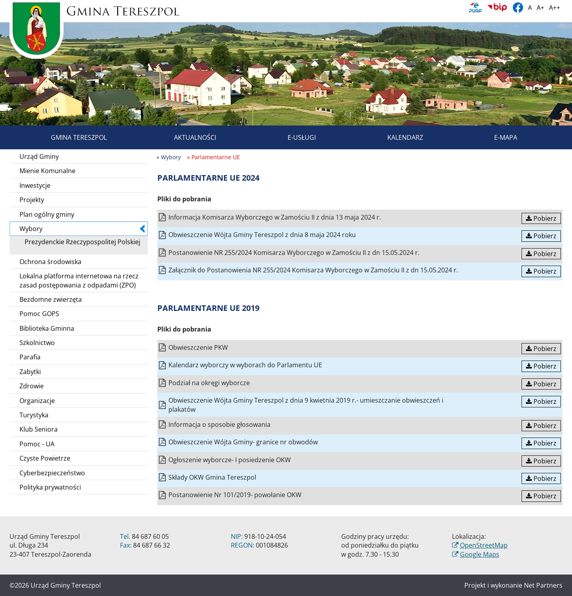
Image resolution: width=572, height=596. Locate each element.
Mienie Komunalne (47, 170)
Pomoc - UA (36, 444)
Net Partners (543, 585)
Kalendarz (396, 137)
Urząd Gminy (39, 156)
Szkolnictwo (37, 342)
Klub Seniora (38, 429)
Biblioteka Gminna (46, 328)
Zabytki (30, 371)
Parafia (30, 357)
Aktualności (186, 137)
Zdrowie (31, 386)
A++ (554, 7)
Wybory (82, 228)
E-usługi (292, 137)
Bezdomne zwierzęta (50, 299)
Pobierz (541, 218)
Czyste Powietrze (44, 458)
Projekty (31, 199)
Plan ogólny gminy (46, 214)
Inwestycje (34, 185)
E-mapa (496, 137)
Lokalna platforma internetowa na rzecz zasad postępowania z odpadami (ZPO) (79, 280)
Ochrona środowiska (50, 261)
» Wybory (169, 157)
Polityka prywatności (50, 487)
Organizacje (37, 400)
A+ (540, 7)
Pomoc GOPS (39, 313)
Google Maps (479, 554)
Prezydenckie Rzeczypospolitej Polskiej (79, 241)
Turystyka (33, 415)
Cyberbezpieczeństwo (52, 473)
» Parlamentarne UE (213, 157)
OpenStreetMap (484, 545)
